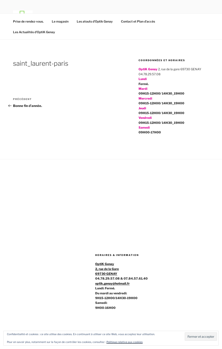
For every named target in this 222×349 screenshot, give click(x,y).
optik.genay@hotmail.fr (112, 283)
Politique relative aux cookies (124, 342)
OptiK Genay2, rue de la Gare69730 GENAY (107, 268)
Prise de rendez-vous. (28, 21)
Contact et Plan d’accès (138, 21)
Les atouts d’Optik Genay (95, 21)
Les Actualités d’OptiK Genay (34, 32)
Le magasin (60, 21)
